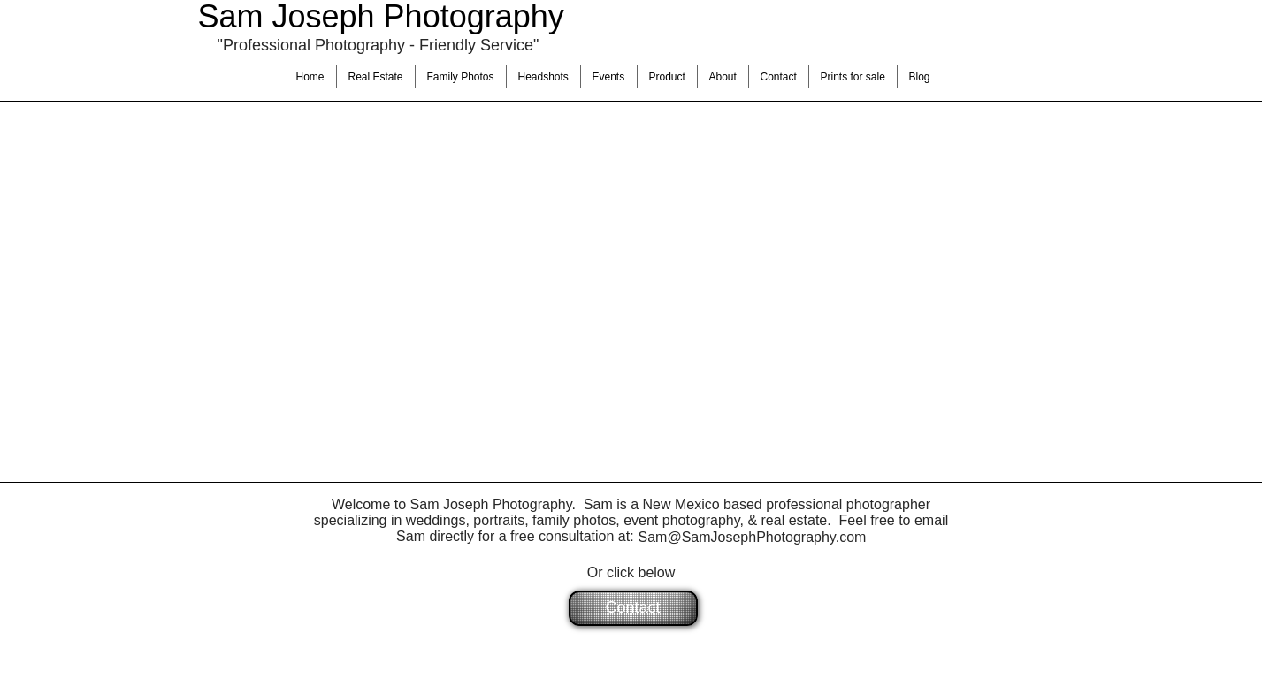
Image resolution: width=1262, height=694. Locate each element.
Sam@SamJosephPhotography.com (753, 537)
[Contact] (633, 608)
